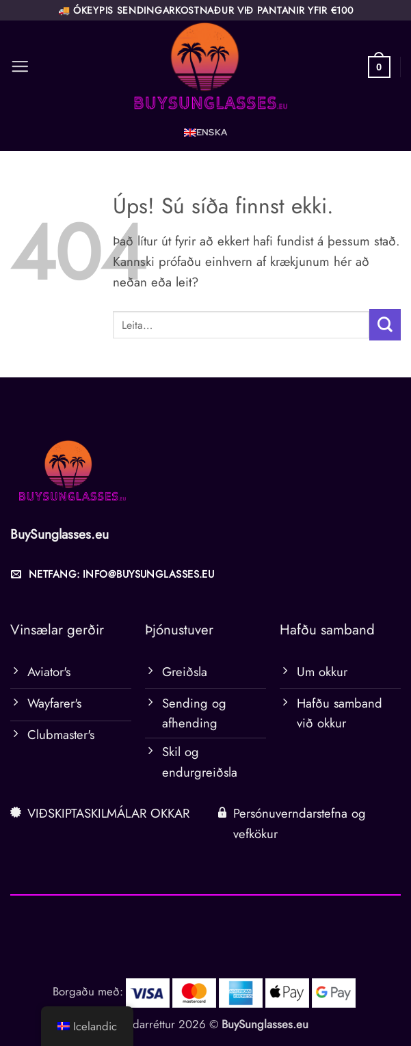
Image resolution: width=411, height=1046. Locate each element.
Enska (211, 132)
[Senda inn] (385, 324)
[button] (19, 67)
